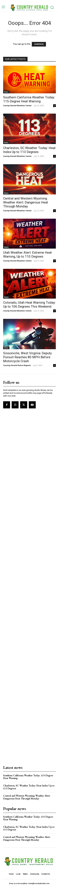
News (6, 92)
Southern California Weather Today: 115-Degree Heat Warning (29, 99)
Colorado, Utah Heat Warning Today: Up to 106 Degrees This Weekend (29, 304)
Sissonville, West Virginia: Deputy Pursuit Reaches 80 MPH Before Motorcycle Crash (27, 357)
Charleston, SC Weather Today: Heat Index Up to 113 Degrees (29, 150)
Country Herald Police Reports (17, 365)
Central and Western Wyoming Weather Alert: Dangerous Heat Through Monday (25, 202)
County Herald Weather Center (17, 105)
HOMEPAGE (39, 44)
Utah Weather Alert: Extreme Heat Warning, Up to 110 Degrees (27, 254)
